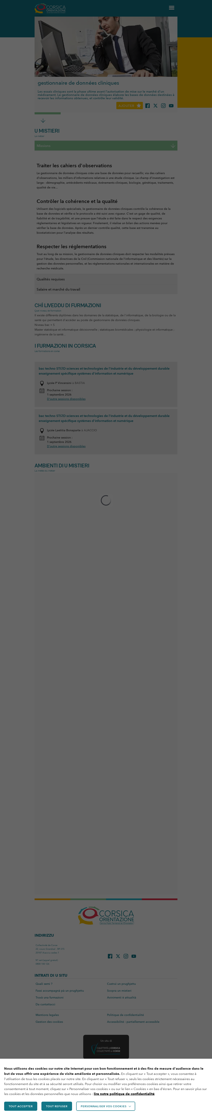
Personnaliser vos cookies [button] (103, 1106)
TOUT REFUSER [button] (56, 1106)
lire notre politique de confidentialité (124, 1094)
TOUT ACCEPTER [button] (21, 1106)
